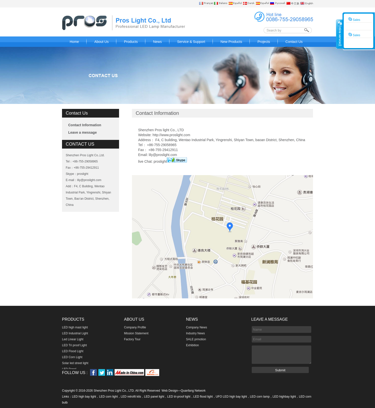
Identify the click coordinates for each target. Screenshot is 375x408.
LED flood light (203, 396)
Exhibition (192, 345)
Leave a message (82, 132)
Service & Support (191, 42)
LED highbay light (284, 396)
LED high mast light (75, 327)
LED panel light (154, 396)
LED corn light (108, 396)
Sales (354, 19)
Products (131, 42)
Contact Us (294, 42)
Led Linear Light (72, 339)
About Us (101, 42)
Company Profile (135, 327)
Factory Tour (132, 339)
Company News (196, 327)
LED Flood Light (72, 351)
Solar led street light (75, 363)
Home (74, 42)
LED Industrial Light (75, 333)
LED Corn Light (72, 357)
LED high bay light (84, 396)
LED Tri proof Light (74, 345)
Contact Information (84, 125)
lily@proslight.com (89, 180)
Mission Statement (136, 333)
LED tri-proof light (178, 396)
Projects (263, 42)
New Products (231, 42)
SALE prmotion (196, 339)
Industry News (195, 333)
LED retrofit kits (131, 396)
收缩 (339, 34)
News (157, 42)
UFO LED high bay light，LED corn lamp (243, 396)
